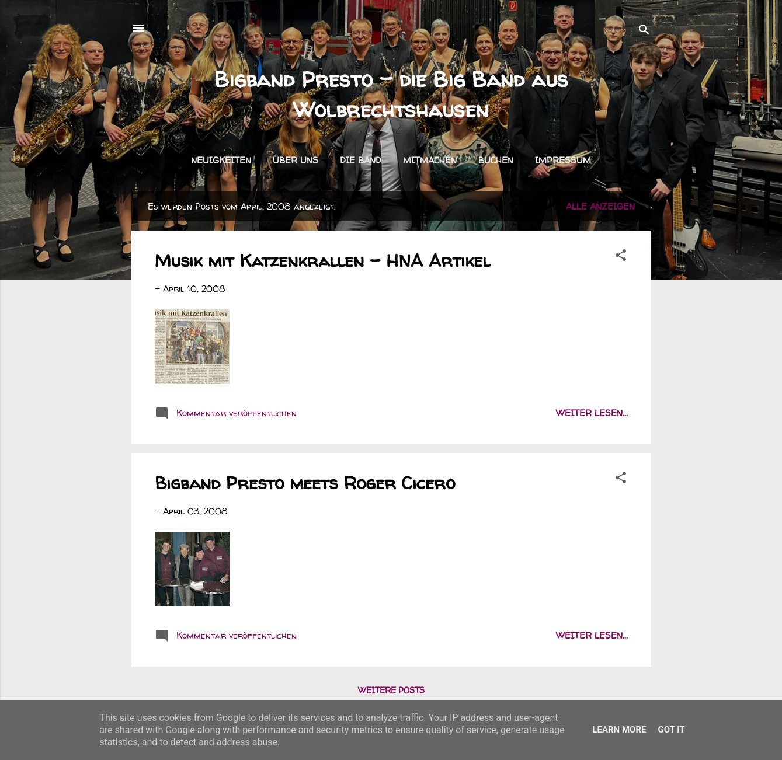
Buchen (495, 160)
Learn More (619, 729)
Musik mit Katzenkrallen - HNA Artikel (322, 260)
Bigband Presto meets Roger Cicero (305, 482)
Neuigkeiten (221, 160)
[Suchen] (644, 32)
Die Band (360, 160)
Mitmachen (430, 160)
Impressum (563, 160)
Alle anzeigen (600, 206)
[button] (621, 257)
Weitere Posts (391, 690)
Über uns (295, 160)
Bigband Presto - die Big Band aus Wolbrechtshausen (391, 94)
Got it (671, 729)
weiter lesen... (592, 413)
